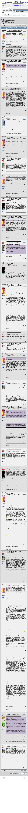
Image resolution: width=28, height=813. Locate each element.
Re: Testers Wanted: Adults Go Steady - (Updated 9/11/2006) (14, 493)
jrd (2, 343)
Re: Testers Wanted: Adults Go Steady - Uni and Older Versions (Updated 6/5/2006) (14, 31)
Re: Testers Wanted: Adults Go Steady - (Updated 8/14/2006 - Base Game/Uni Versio (14, 137)
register (3, 5)
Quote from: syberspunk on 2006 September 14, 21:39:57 (13, 716)
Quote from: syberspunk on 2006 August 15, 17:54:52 (13, 244)
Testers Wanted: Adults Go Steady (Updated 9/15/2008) (7, 23)
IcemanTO (3, 116)
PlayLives (3, 380)
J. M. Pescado (3, 713)
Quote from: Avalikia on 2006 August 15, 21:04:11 (12, 219)
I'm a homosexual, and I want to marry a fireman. (12, 41)
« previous (25, 22)
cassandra (3, 46)
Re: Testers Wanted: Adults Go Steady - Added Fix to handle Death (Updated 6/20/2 (14, 89)
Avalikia (3, 198)
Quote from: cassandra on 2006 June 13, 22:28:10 (12, 63)
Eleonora (3, 158)
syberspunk (7, 21)
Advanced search (8, 14)
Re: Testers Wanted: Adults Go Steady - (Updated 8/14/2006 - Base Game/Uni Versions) (14, 159)
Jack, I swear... (8, 42)
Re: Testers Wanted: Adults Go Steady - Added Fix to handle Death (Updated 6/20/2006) (14, 118)
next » (26, 23)
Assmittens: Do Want (8, 44)
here (11, 180)
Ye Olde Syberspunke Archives (9, 20)
